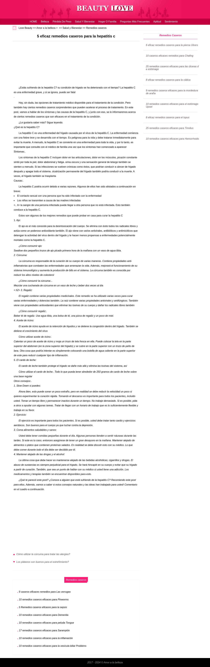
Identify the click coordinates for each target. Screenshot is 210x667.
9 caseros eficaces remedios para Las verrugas (45, 591)
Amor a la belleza (46, 28)
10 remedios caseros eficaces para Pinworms (44, 599)
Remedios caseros (96, 28)
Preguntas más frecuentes (135, 21)
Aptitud (157, 21)
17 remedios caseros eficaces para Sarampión (44, 630)
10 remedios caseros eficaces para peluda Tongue (46, 622)
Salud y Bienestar (85, 21)
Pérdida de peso (62, 21)
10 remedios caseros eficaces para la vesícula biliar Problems (52, 646)
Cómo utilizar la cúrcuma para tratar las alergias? (43, 554)
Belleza (45, 21)
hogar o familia (107, 21)
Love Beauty (25, 28)
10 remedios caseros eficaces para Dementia (43, 615)
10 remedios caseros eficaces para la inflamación (46, 638)
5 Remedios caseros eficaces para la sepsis (43, 607)
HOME (33, 21)
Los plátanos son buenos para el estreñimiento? (42, 562)
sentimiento (171, 21)
